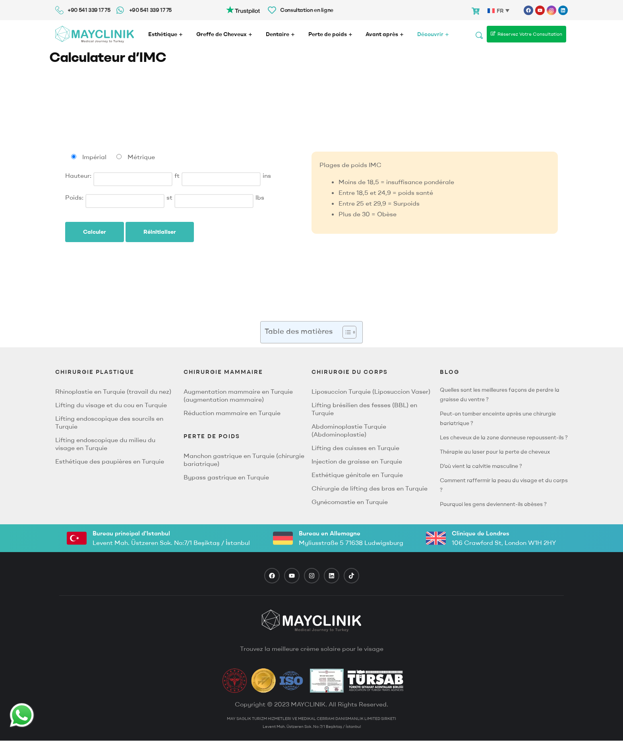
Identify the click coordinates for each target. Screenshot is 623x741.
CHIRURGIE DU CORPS (350, 371)
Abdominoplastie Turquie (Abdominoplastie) (349, 430)
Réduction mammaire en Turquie (232, 413)
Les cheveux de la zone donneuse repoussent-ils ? (504, 437)
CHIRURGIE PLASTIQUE (94, 371)
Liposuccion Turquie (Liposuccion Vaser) (371, 391)
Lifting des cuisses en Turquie (355, 448)
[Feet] (132, 179)
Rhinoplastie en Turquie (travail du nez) (113, 391)
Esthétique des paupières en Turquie (109, 461)
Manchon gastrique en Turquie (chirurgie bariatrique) (244, 460)
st (169, 197)
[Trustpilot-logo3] (243, 9)
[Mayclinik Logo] (94, 34)
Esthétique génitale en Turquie (357, 475)
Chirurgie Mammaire (223, 371)
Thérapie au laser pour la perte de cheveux (495, 451)
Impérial (94, 157)
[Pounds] (213, 201)
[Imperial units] (73, 156)
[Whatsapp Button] (22, 715)
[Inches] (221, 179)
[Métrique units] (119, 156)
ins (267, 175)
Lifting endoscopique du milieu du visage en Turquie (105, 444)
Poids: (74, 197)
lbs (259, 197)
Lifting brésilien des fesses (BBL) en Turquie (364, 409)
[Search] (479, 34)
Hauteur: (78, 175)
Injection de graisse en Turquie (357, 461)
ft (177, 175)
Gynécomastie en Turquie (350, 502)
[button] (345, 332)
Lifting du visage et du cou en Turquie (111, 405)
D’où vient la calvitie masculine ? (481, 466)
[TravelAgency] (327, 681)
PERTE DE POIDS (212, 436)
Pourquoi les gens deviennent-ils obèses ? (493, 504)
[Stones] (124, 201)
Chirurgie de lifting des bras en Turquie (370, 488)
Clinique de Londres (480, 533)
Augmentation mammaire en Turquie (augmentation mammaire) (238, 395)
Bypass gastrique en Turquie (226, 477)
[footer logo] (311, 621)
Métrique (141, 157)
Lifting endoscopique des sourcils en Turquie (109, 422)
